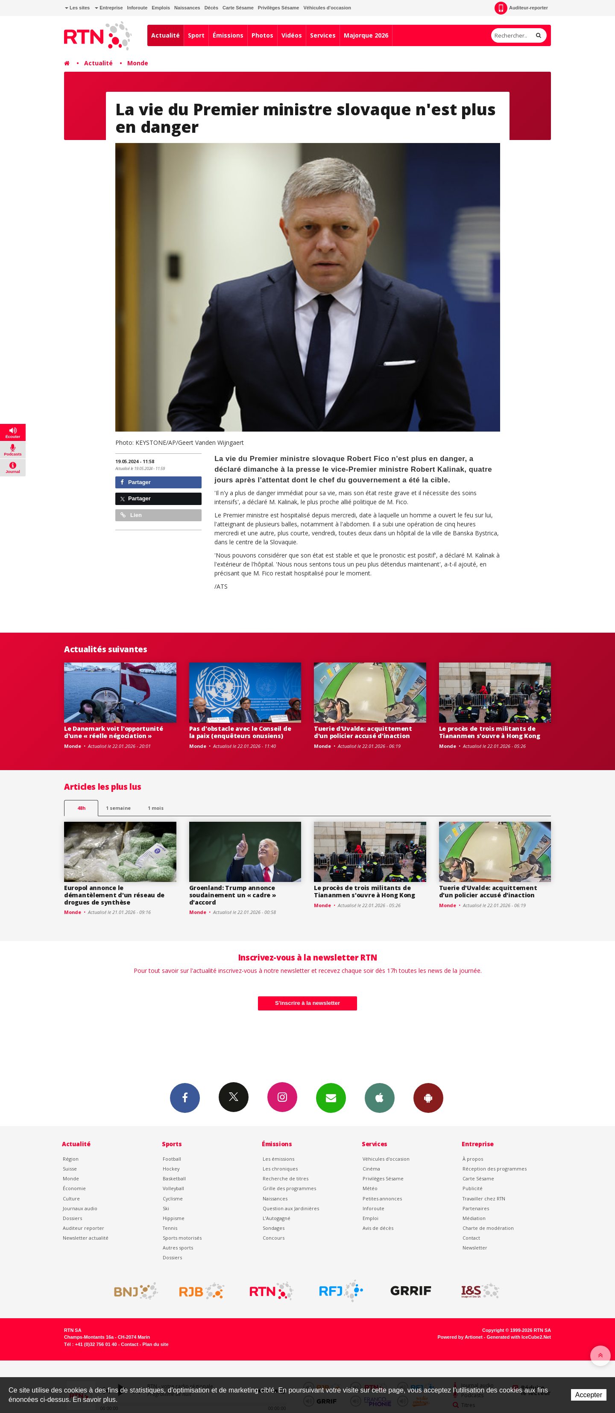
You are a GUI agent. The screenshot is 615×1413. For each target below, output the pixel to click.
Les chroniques (280, 1168)
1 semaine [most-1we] (118, 808)
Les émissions (278, 1159)
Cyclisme (173, 1198)
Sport (196, 35)
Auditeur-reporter (521, 8)
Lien (131, 515)
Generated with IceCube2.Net (519, 1337)
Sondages (273, 1228)
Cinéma (371, 1168)
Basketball (174, 1178)
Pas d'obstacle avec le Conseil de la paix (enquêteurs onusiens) (240, 732)
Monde (137, 63)
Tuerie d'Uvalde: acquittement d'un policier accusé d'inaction (363, 732)
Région (71, 1159)
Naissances (187, 7)
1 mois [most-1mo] (156, 808)
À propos (473, 1159)
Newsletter (475, 1247)
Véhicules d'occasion (327, 7)
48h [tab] (81, 808)
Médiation (474, 1218)
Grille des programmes (289, 1188)
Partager (135, 482)
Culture (71, 1198)
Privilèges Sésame (278, 7)
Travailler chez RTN (484, 1198)
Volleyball (173, 1188)
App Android (428, 1097)
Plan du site (155, 1344)
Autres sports (178, 1247)
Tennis (170, 1228)
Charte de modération (488, 1228)
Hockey (171, 1168)
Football (172, 1159)
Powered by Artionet (460, 1337)
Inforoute (137, 7)
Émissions (228, 35)
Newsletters (331, 1097)
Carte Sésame (238, 7)
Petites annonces (382, 1198)
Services (323, 35)
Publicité (473, 1188)
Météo (370, 1188)
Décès (211, 7)
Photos (262, 35)
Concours (273, 1238)
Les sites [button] (77, 7)
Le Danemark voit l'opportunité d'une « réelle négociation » (113, 732)
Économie (74, 1188)
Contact (471, 1238)
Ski (166, 1208)
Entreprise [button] (109, 7)
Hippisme (173, 1218)
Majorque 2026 (366, 35)
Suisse (70, 1168)
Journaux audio (80, 1208)
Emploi (370, 1218)
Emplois (161, 7)
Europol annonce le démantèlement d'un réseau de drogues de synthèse (114, 895)
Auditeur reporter (83, 1228)
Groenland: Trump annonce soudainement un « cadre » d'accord (232, 895)
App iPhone (380, 1097)
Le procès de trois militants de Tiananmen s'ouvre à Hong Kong (489, 732)
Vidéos (291, 35)
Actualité (165, 35)
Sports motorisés (182, 1238)
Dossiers (72, 1218)
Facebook (185, 1097)
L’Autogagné (276, 1218)
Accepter (588, 1394)
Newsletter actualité (85, 1238)
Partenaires (476, 1208)
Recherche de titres (285, 1178)
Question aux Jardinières (291, 1208)
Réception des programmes (495, 1168)
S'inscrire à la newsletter (307, 1003)
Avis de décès (378, 1228)
